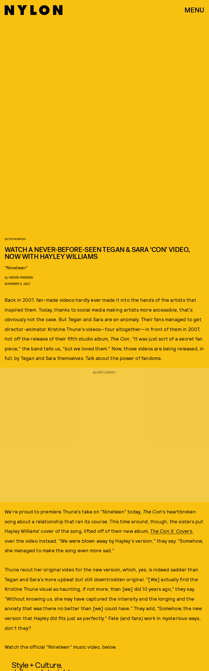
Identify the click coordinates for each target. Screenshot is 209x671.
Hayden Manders (21, 277)
